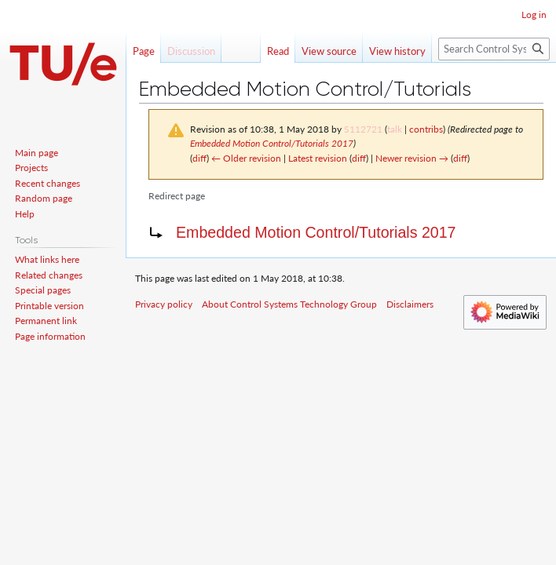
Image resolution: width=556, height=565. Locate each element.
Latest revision (317, 158)
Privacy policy (163, 304)
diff (199, 158)
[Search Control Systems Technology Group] (494, 49)
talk (394, 129)
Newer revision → (411, 158)
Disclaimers (409, 304)
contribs (426, 129)
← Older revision (246, 158)
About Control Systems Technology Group (289, 304)
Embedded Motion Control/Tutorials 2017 (271, 143)
